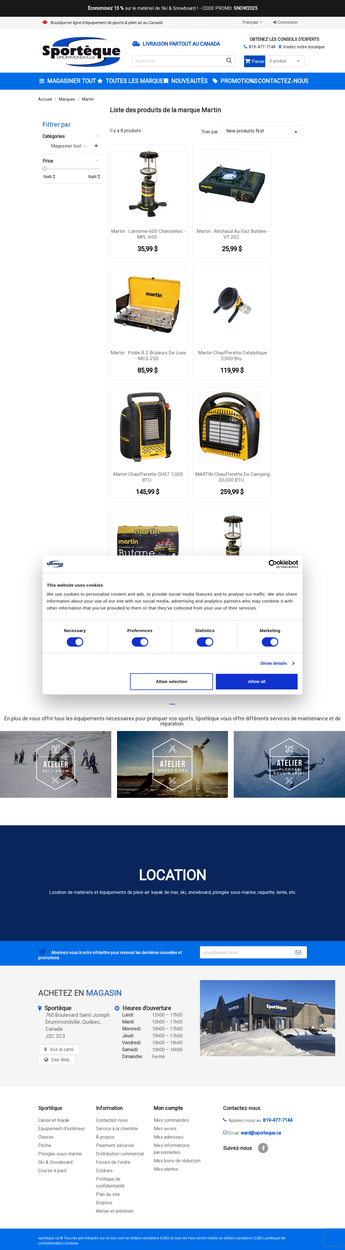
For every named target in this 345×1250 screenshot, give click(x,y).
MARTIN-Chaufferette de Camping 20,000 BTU (232, 477)
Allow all (257, 681)
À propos (105, 1137)
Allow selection (171, 681)
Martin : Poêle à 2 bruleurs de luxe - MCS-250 (148, 355)
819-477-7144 (262, 46)
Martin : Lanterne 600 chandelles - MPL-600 (148, 234)
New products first (262, 131)
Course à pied (52, 1170)
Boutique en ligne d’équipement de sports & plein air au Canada (106, 22)
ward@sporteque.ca (261, 1133)
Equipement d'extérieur (61, 1128)
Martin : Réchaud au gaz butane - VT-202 (233, 234)
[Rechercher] (183, 61)
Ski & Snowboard (55, 1162)
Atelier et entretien (114, 1211)
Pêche (44, 1145)
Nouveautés (188, 81)
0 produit (285, 61)
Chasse (45, 1137)
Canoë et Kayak (53, 1120)
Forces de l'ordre (113, 1162)
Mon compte (168, 1108)
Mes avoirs (165, 1128)
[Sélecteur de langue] (253, 22)
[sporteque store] (267, 1018)
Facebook (263, 1148)
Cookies (104, 1170)
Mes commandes (171, 1120)
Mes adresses (168, 1137)
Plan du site (108, 1194)
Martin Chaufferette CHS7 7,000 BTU (148, 477)
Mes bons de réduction (177, 1161)
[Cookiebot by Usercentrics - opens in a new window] (273, 564)
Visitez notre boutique (304, 46)
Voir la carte (62, 1049)
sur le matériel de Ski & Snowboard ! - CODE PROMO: (172, 8)
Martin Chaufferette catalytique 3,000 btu (232, 355)
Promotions (234, 81)
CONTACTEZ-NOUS (282, 81)
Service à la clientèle (117, 1128)
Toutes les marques (131, 81)
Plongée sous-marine (60, 1154)
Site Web (60, 1060)
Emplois (104, 1202)
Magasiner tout (71, 81)
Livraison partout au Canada (181, 44)
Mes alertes (166, 1169)
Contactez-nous (112, 1120)
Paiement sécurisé (115, 1145)
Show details (273, 663)
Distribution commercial (120, 1154)
